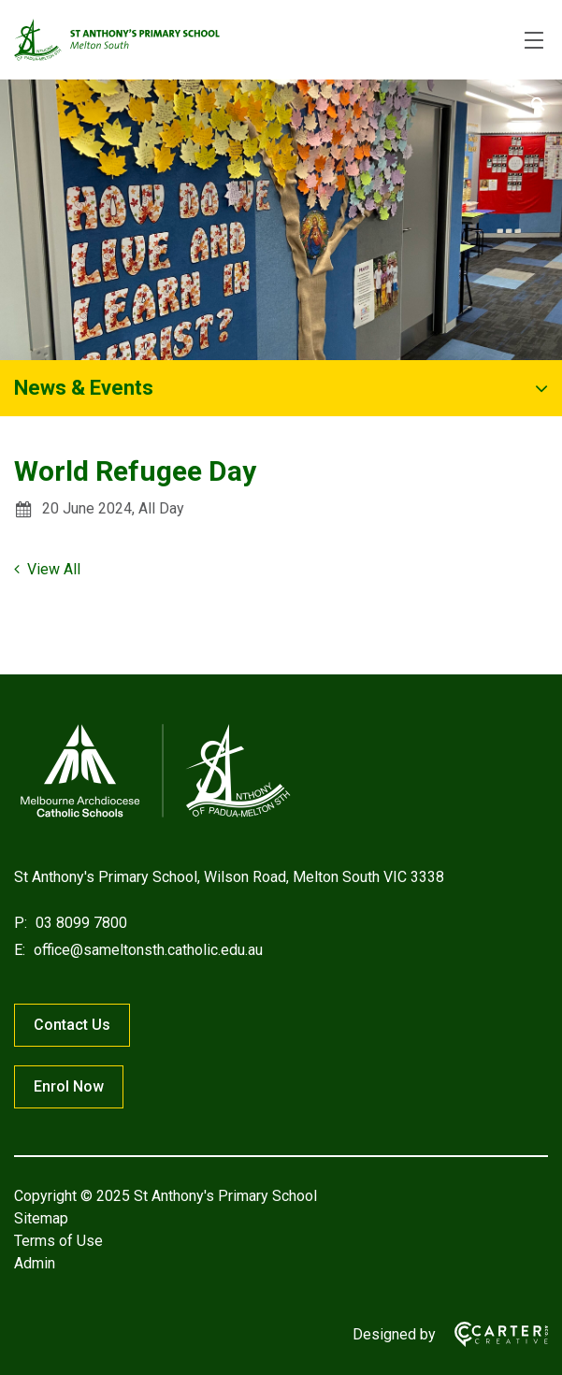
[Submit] (538, 104)
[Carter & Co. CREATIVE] (492, 1334)
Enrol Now (69, 1086)
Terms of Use (58, 1241)
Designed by (394, 1334)
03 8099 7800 (79, 923)
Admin (34, 1263)
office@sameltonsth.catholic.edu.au (146, 950)
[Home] (154, 817)
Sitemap (41, 1218)
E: (19, 950)
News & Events (83, 387)
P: (20, 923)
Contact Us (72, 1025)
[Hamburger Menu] (534, 40)
